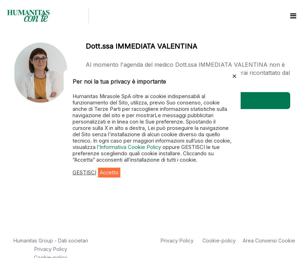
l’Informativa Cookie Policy (129, 147)
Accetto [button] (109, 172)
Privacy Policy (50, 249)
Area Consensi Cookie (269, 241)
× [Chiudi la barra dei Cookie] (234, 75)
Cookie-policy (219, 241)
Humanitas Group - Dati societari (50, 241)
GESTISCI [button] (84, 172)
